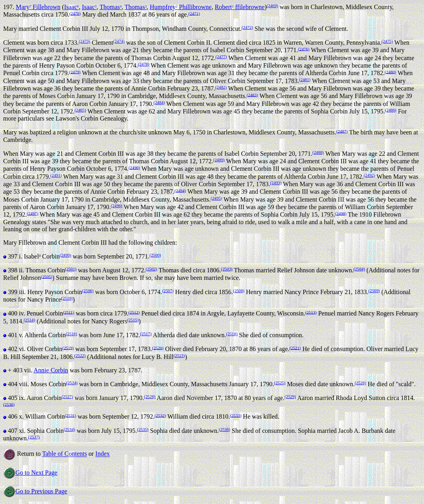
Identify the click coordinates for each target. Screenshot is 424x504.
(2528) (150, 396)
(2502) (151, 268)
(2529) (290, 396)
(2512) (134, 312)
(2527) (67, 396)
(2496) (116, 205)
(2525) (279, 382)
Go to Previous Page (35, 491)
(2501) (71, 268)
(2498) (340, 213)
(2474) (119, 41)
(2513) (311, 312)
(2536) (224, 429)
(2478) (143, 64)
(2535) (142, 429)
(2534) (69, 429)
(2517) (146, 333)
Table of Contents (64, 454)
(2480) (390, 71)
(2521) (295, 347)
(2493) (275, 182)
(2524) (72, 382)
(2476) (304, 48)
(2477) (221, 56)
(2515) (133, 319)
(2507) (168, 290)
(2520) (157, 347)
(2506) (88, 290)
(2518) (232, 333)
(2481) (305, 79)
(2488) (318, 152)
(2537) (34, 436)
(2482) (221, 87)
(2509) (374, 290)
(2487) (342, 130)
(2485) (80, 110)
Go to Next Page (30, 472)
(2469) (272, 5)
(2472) (247, 27)
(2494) (180, 190)
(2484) (159, 102)
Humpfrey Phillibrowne (181, 7)
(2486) (390, 110)
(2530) (9, 404)
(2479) (75, 71)
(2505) (47, 276)
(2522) (80, 355)
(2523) (179, 355)
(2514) (29, 319)
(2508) (238, 290)
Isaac (71, 7)
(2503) (227, 268)
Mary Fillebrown (38, 7)
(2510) (67, 298)
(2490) (134, 167)
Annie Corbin (51, 370)
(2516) (71, 333)
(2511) (68, 312)
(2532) (160, 415)
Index (103, 454)
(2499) (65, 255)
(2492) (369, 175)
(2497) (32, 213)
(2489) (219, 159)
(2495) (216, 198)
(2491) (56, 175)
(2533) (235, 415)
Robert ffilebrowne (240, 7)
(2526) (360, 382)
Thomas (110, 7)
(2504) (359, 268)
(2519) (68, 347)
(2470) (75, 13)
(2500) (155, 255)
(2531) (70, 415)
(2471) (194, 13)
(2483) (252, 94)
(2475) (387, 41)
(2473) (84, 41)
